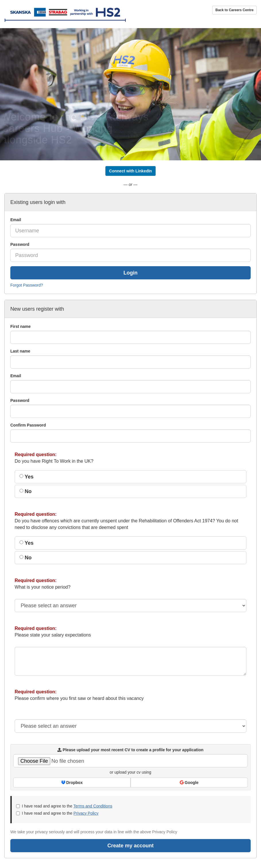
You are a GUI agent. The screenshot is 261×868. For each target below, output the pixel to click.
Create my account (130, 845)
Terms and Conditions (93, 806)
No (26, 491)
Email (15, 219)
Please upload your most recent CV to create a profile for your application (130, 750)
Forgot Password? (26, 285)
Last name (20, 351)
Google (189, 782)
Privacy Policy (86, 813)
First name (20, 326)
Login (130, 273)
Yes (27, 477)
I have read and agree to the (64, 806)
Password (19, 244)
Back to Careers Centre (234, 10)
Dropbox (72, 782)
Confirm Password (28, 425)
